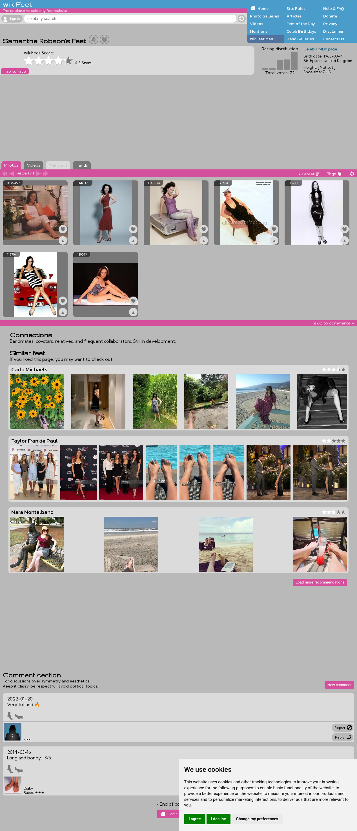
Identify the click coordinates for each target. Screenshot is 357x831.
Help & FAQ (333, 8)
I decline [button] (218, 819)
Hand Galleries (300, 39)
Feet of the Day (301, 24)
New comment (339, 685)
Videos (256, 24)
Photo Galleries (264, 16)
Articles (294, 16)
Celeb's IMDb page (320, 49)
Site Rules (296, 8)
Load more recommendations (320, 582)
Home (263, 8)
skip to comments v (334, 323)
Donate (330, 16)
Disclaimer (333, 31)
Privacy (330, 24)
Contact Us (333, 39)
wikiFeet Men (261, 39)
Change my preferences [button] (257, 819)
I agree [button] (195, 819)
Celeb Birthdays (301, 31)
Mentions (258, 31)
